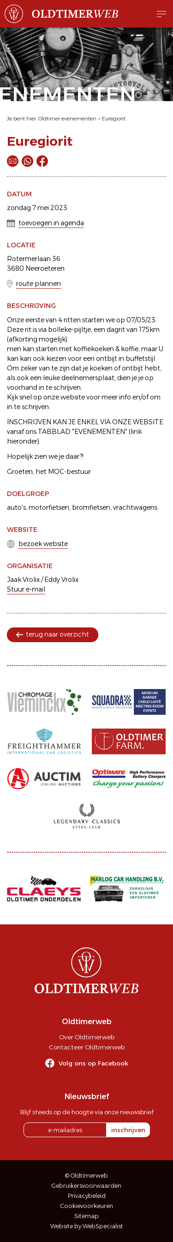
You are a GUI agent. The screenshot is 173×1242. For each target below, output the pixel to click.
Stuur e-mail (26, 589)
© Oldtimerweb (86, 1175)
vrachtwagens (135, 507)
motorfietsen (49, 507)
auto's (16, 507)
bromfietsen (91, 507)
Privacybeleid (87, 1195)
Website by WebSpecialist (86, 1226)
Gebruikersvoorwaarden (86, 1185)
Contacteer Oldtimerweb (87, 1047)
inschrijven (128, 1130)
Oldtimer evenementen (67, 118)
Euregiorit (113, 118)
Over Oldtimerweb (86, 1037)
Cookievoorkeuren (86, 1205)
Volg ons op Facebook (93, 1063)
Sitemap (86, 1216)
